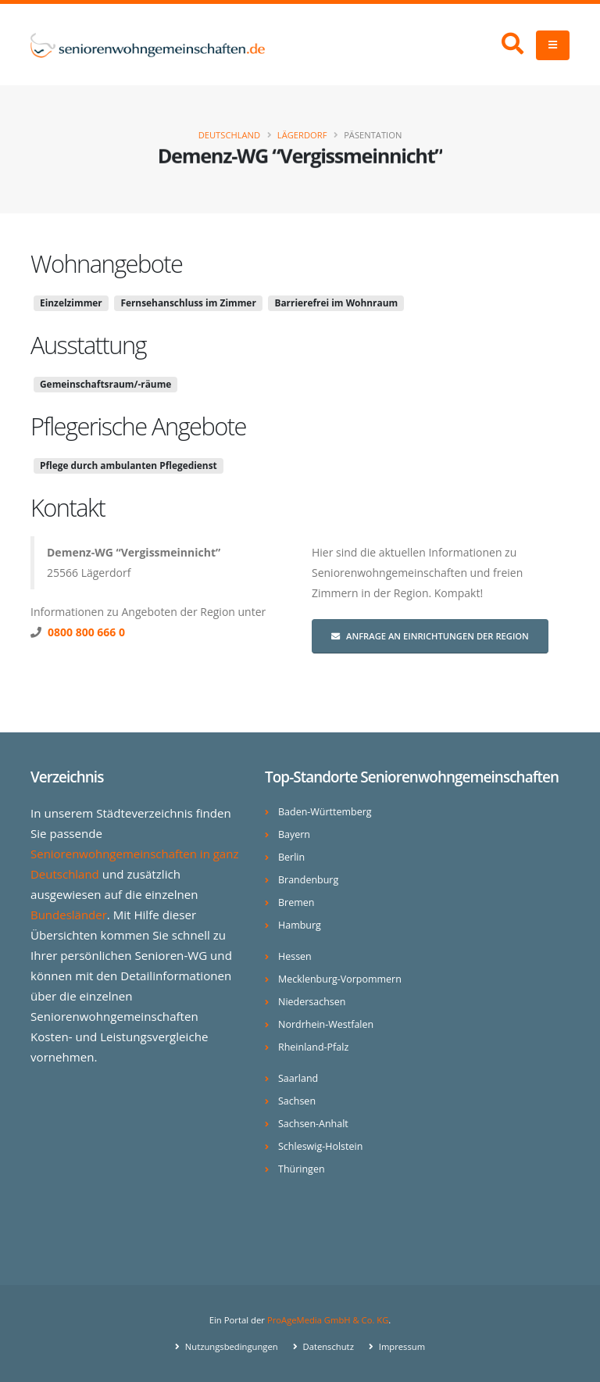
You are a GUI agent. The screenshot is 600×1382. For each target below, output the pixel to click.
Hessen (295, 956)
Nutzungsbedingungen (230, 1346)
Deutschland (229, 135)
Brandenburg (308, 879)
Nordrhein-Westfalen (326, 1024)
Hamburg (299, 925)
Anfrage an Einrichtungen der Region (430, 636)
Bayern (294, 834)
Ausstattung (88, 344)
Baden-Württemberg (325, 811)
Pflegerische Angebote (138, 426)
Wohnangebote (106, 263)
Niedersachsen (312, 1001)
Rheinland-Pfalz (313, 1047)
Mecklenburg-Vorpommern (340, 979)
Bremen (296, 902)
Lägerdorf (302, 135)
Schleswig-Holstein (320, 1146)
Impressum (401, 1346)
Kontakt (67, 507)
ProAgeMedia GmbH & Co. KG (327, 1320)
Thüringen (301, 1169)
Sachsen (297, 1101)
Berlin (291, 857)
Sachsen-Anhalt (313, 1123)
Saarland (298, 1078)
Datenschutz (328, 1346)
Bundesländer (69, 914)
